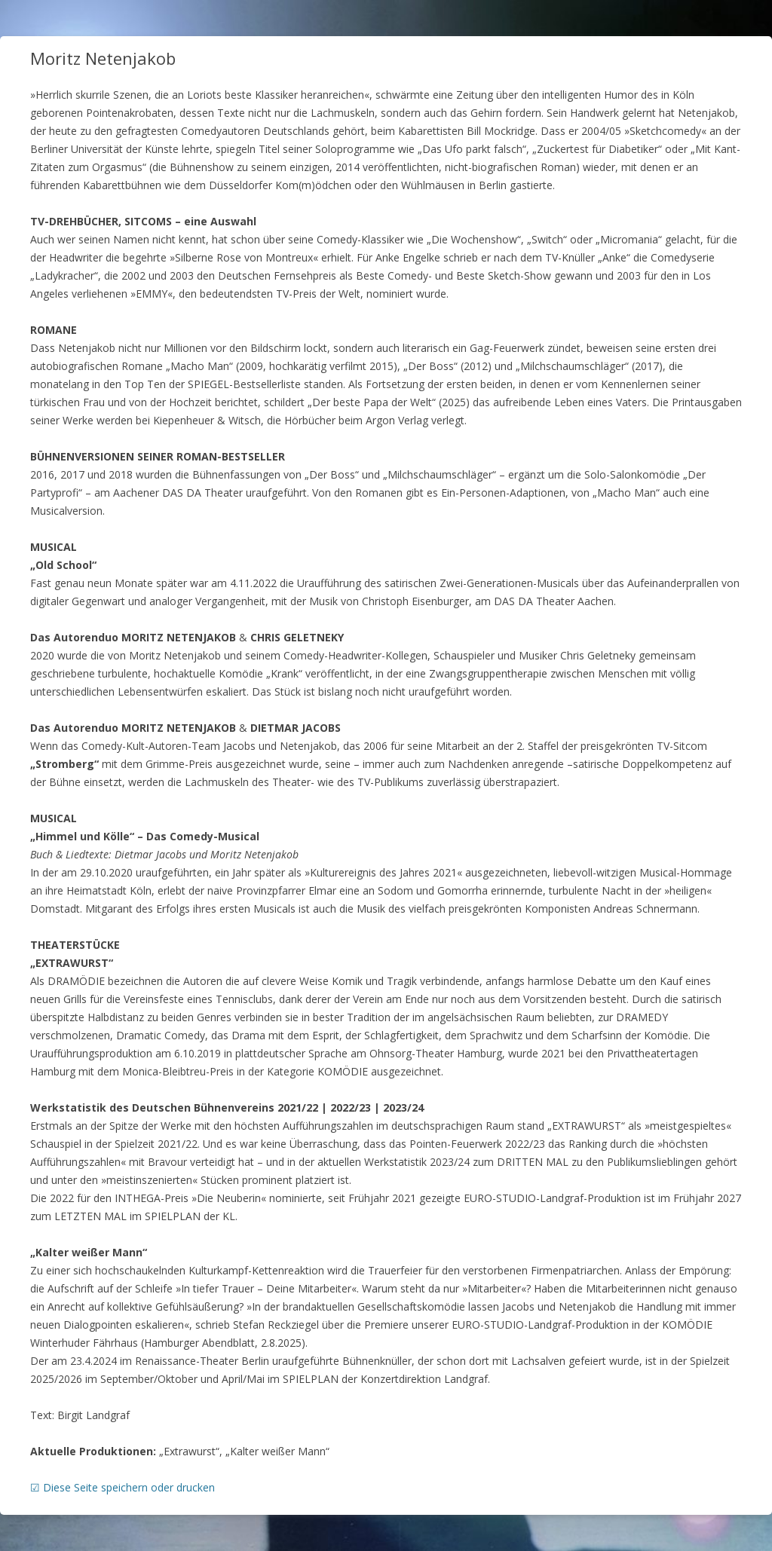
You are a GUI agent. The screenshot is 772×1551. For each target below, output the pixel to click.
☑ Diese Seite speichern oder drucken (122, 1487)
